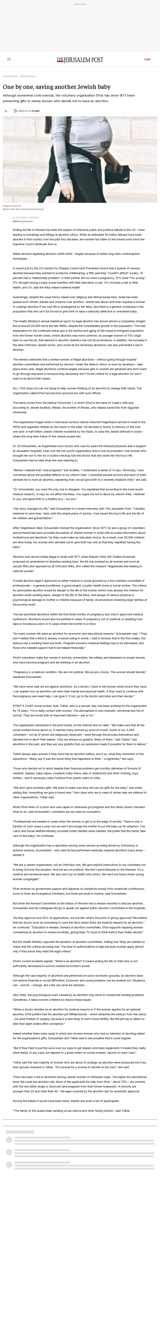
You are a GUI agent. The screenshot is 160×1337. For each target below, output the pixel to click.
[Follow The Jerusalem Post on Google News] (27, 111)
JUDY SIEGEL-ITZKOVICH (27, 217)
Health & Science (28, 76)
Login (147, 59)
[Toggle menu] (9, 59)
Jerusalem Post (10, 76)
